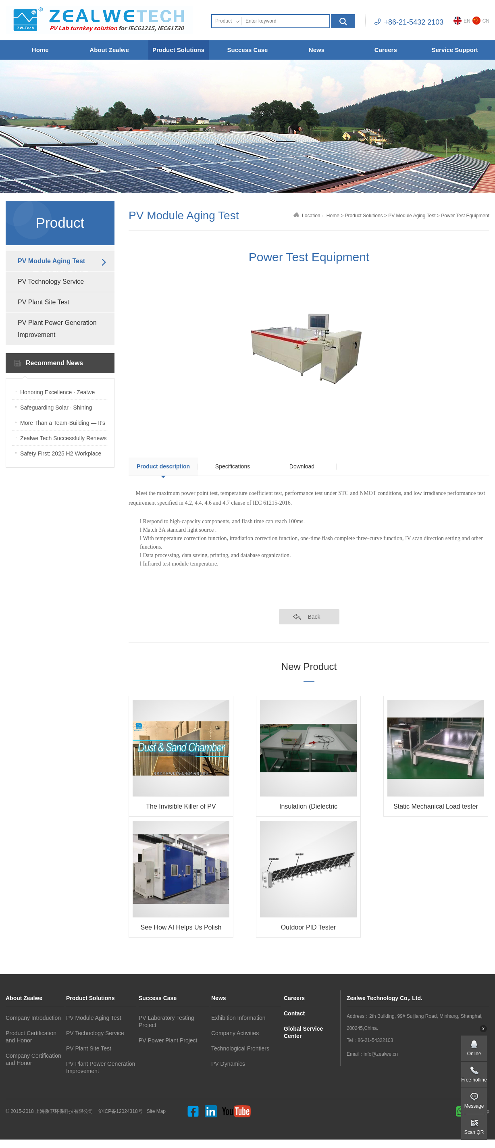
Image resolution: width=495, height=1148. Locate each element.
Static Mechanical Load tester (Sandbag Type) (435, 808)
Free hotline (474, 1080)
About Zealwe (109, 49)
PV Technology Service (51, 281)
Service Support (455, 49)
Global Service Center (303, 1032)
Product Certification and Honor (31, 1037)
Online (474, 1053)
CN (480, 21)
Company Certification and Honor (33, 1059)
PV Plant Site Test (43, 302)
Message (474, 1106)
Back (314, 617)
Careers (385, 49)
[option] (309, 347)
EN (461, 21)
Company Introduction (33, 1018)
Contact (294, 1013)
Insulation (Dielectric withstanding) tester (308, 808)
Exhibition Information (238, 1018)
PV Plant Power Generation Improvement (57, 328)
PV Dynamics (228, 1064)
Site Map (156, 1111)
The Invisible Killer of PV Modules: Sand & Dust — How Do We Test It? (181, 808)
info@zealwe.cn (381, 1054)
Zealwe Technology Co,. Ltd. (384, 998)
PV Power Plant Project (168, 1040)
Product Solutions (178, 49)
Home (40, 49)
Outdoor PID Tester (308, 927)
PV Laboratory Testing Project (166, 1021)
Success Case (247, 49)
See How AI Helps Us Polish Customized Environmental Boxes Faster (181, 929)
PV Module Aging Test (51, 261)
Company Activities (235, 1033)
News (316, 49)
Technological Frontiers (240, 1048)
